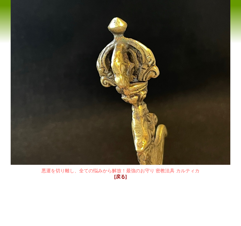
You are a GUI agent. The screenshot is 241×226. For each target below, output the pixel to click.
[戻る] (120, 176)
